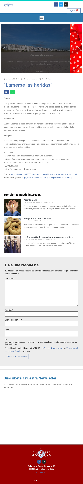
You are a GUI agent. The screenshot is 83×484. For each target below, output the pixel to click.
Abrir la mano (30, 200)
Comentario (10, 279)
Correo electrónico (13, 320)
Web (7, 330)
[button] (42, 18)
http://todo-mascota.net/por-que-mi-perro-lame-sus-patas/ (47, 178)
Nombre (9, 310)
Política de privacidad (53, 348)
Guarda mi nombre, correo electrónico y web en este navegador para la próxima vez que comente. (41, 343)
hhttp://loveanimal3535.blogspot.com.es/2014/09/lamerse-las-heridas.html (44, 174)
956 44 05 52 (41, 472)
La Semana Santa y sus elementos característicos (48, 237)
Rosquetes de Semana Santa (38, 218)
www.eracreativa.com (46, 481)
